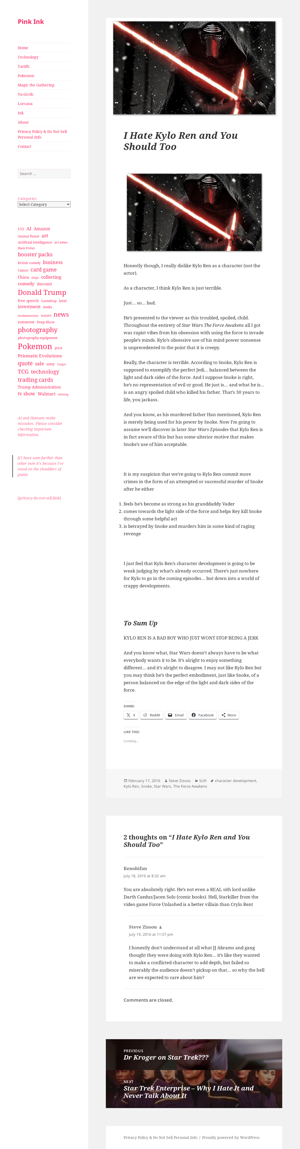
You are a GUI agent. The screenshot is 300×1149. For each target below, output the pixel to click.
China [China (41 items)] (23, 277)
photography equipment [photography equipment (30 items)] (38, 337)
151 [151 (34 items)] (21, 228)
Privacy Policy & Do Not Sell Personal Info (42, 134)
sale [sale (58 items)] (39, 363)
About (23, 122)
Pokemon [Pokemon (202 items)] (35, 346)
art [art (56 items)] (45, 235)
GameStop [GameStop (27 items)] (48, 301)
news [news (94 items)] (61, 314)
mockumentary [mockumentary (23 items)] (28, 315)
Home (23, 47)
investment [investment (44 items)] (29, 307)
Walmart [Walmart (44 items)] (47, 394)
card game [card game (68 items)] (44, 269)
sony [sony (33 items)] (50, 363)
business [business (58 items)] (53, 262)
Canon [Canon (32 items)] (23, 270)
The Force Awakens (190, 786)
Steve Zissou (180, 780)
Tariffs (23, 66)
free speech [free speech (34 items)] (28, 300)
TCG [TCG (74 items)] (23, 371)
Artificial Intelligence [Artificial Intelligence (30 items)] (35, 242)
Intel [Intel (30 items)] (63, 300)
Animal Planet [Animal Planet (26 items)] (28, 236)
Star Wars (162, 786)
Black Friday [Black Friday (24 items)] (26, 248)
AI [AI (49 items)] (29, 228)
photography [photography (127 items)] (38, 329)
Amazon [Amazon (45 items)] (42, 229)
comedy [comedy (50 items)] (26, 284)
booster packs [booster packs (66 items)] (35, 254)
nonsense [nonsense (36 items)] (26, 321)
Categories (27, 198)
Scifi (202, 780)
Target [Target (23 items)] (61, 364)
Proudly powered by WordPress (230, 1137)
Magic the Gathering (36, 84)
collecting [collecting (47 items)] (51, 277)
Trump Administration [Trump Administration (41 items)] (39, 387)
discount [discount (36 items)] (44, 283)
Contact (24, 146)
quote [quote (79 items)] (25, 363)
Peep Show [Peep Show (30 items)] (46, 322)
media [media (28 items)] (47, 307)
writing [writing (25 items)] (63, 394)
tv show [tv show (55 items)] (26, 393)
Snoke (146, 786)
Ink (21, 112)
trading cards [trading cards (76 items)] (35, 379)
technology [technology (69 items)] (45, 371)
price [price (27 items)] (58, 348)
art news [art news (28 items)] (60, 242)
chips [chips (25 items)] (35, 277)
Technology (28, 57)
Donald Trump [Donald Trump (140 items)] (42, 292)
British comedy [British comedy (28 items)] (29, 263)
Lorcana (25, 103)
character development (235, 780)
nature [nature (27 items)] (46, 315)
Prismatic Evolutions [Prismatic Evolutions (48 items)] (40, 356)
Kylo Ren (131, 786)
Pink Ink (31, 21)
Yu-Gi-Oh (25, 94)
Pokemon (26, 75)
